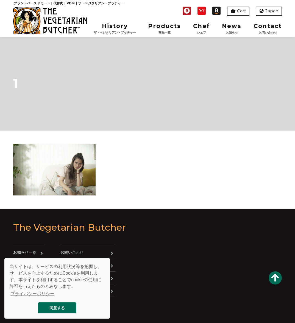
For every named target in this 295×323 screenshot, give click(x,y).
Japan (269, 10)
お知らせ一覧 (24, 252)
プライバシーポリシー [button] (32, 293)
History (115, 29)
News (231, 29)
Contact (268, 29)
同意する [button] (57, 308)
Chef (201, 29)
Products (164, 29)
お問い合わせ (72, 252)
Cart (238, 10)
